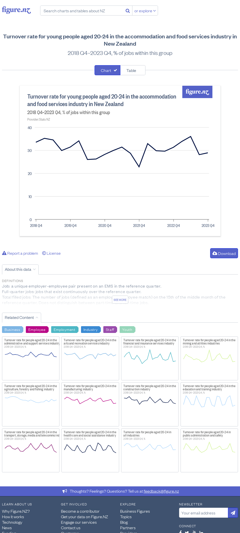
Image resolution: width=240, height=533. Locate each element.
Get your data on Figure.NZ (84, 516)
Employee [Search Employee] (37, 329)
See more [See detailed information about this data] (120, 299)
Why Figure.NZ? (16, 511)
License (51, 253)
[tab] (107, 70)
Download (224, 253)
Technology (12, 522)
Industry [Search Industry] (91, 329)
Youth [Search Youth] (127, 329)
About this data (18, 269)
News (7, 527)
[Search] (127, 11)
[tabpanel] (120, 161)
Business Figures (135, 511)
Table (131, 70)
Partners (128, 527)
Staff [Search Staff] (110, 329)
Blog (124, 522)
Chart (106, 70)
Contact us (71, 527)
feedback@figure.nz (161, 491)
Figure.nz (16, 10)
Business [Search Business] (12, 329)
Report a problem (20, 253)
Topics (126, 516)
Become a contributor (80, 511)
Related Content (19, 317)
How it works (13, 516)
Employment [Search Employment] (64, 329)
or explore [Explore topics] (145, 10)
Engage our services (79, 522)
